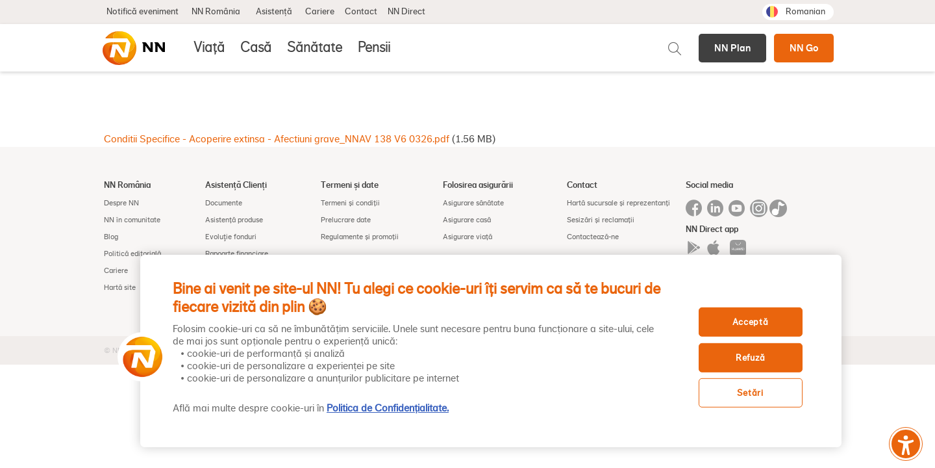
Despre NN (121, 203)
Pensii (374, 47)
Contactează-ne (593, 236)
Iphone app (716, 248)
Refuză (750, 358)
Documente (223, 203)
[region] (491, 351)
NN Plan (732, 48)
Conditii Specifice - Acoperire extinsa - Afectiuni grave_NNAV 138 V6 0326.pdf (276, 139)
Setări (750, 393)
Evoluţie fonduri (230, 236)
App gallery (738, 248)
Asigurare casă (467, 220)
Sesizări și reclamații (600, 220)
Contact (361, 11)
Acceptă (750, 322)
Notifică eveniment (142, 11)
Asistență (274, 11)
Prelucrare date (346, 220)
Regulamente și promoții (360, 236)
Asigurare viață (467, 236)
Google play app (694, 248)
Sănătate (314, 47)
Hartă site (120, 287)
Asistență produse (234, 220)
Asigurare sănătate (473, 203)
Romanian (805, 11)
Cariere (319, 11)
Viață (209, 47)
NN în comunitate (132, 220)
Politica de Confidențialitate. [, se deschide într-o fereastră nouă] (388, 408)
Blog (111, 236)
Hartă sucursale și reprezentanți (618, 203)
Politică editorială (132, 253)
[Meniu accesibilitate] (906, 444)
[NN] (133, 48)
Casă (255, 47)
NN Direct (406, 11)
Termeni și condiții (350, 203)
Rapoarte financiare (236, 253)
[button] (138, 357)
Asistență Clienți (236, 184)
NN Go (804, 48)
